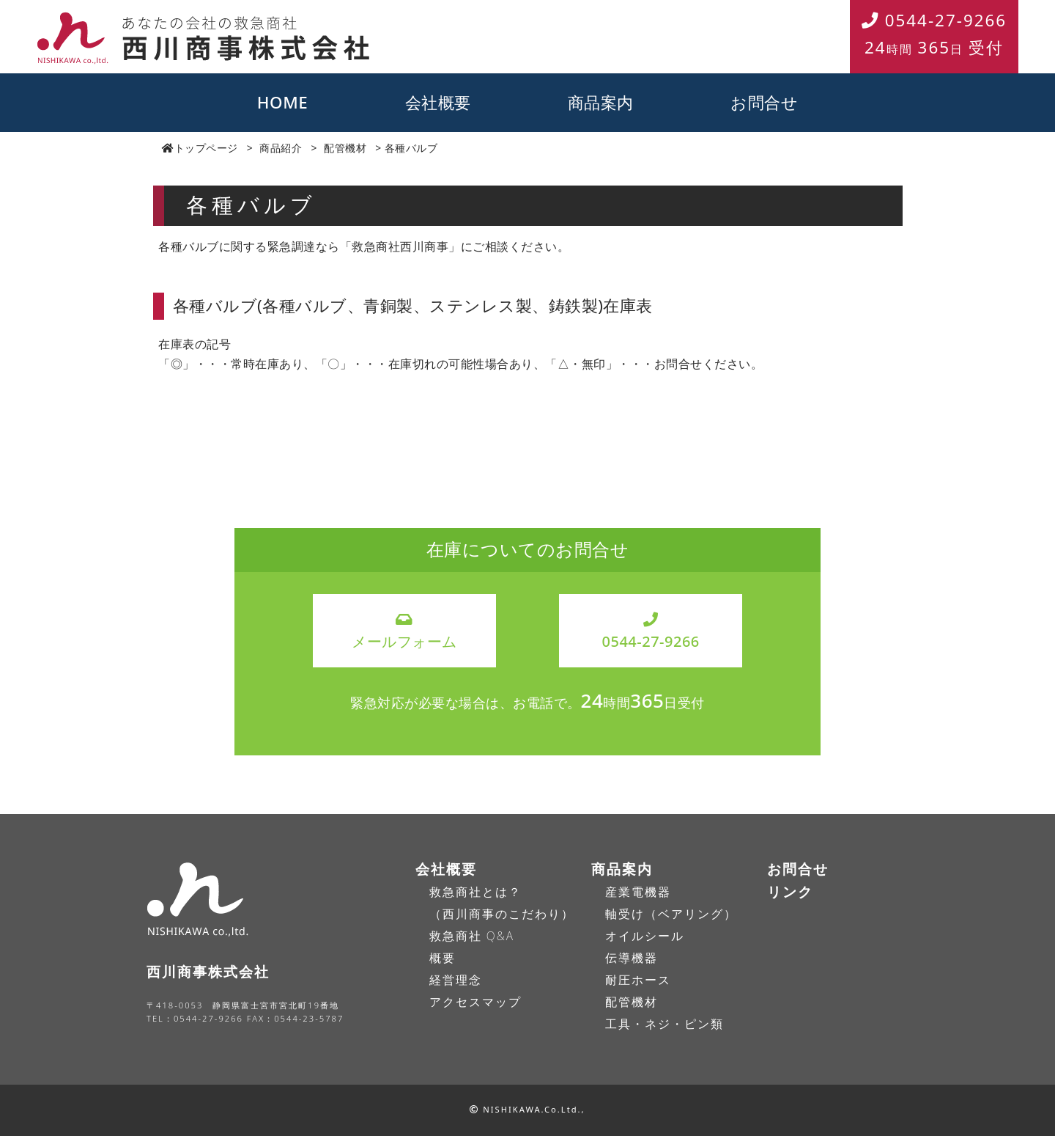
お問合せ (764, 102)
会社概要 (438, 102)
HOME (282, 102)
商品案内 (601, 102)
